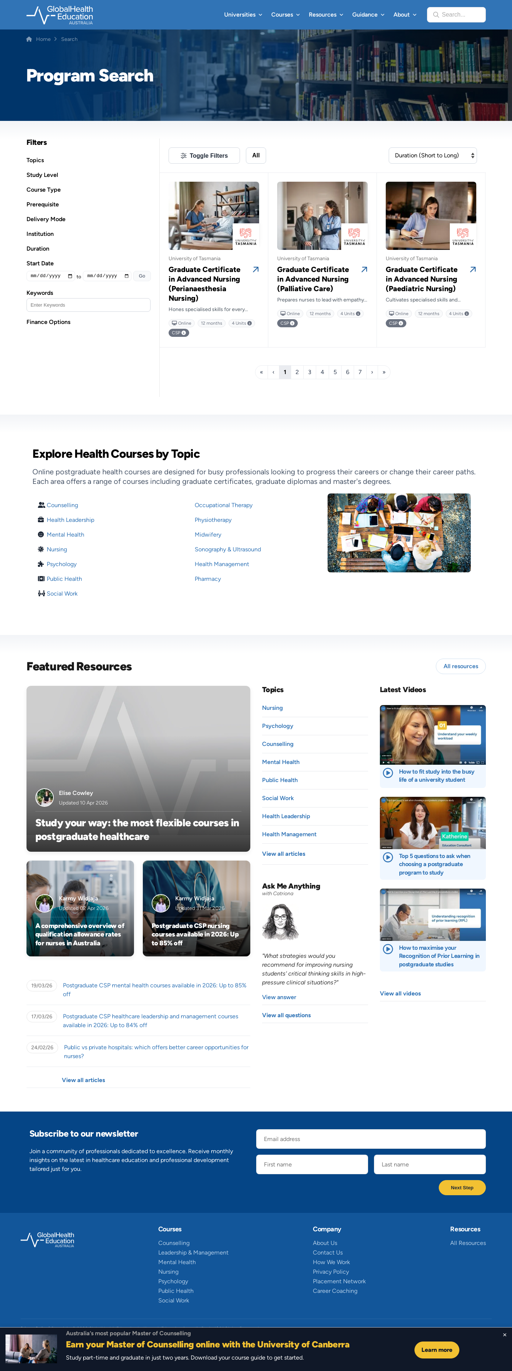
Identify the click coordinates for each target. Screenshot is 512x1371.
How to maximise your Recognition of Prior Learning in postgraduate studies (439, 956)
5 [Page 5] (335, 372)
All (255, 155)
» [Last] (384, 372)
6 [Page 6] (347, 372)
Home (43, 39)
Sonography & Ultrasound (228, 549)
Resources (322, 14)
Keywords (40, 292)
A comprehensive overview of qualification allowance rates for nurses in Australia (79, 934)
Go (142, 276)
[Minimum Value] (51, 276)
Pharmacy (208, 578)
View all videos (400, 993)
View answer (279, 997)
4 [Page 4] (322, 372)
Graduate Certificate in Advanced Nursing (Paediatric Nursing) (422, 279)
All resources (461, 666)
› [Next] (372, 372)
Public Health (64, 578)
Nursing (57, 549)
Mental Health (65, 534)
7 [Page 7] (360, 372)
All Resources (468, 1242)
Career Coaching (335, 1290)
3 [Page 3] (309, 372)
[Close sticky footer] (505, 1334)
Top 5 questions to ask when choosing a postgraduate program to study (434, 864)
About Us (325, 1242)
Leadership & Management (193, 1252)
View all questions (286, 1015)
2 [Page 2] (297, 372)
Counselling (62, 505)
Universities (239, 14)
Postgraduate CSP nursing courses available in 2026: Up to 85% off (195, 934)
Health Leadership (70, 520)
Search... (454, 14)
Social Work (62, 593)
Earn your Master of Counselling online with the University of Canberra (207, 1344)
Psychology (62, 564)
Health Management (222, 564)
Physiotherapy (213, 519)
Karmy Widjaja (78, 898)
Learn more (436, 1349)
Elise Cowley (76, 792)
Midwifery (208, 534)
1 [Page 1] (285, 372)
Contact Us (328, 1252)
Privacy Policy (331, 1271)
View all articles (83, 1080)
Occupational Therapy (224, 505)
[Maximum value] (107, 276)
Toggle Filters (209, 156)
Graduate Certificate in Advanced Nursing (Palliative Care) (313, 279)
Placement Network (339, 1281)
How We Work (331, 1262)
